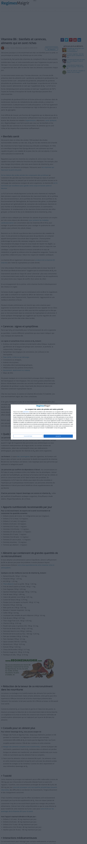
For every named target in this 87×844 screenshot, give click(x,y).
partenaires (26, 411)
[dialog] (43, 422)
